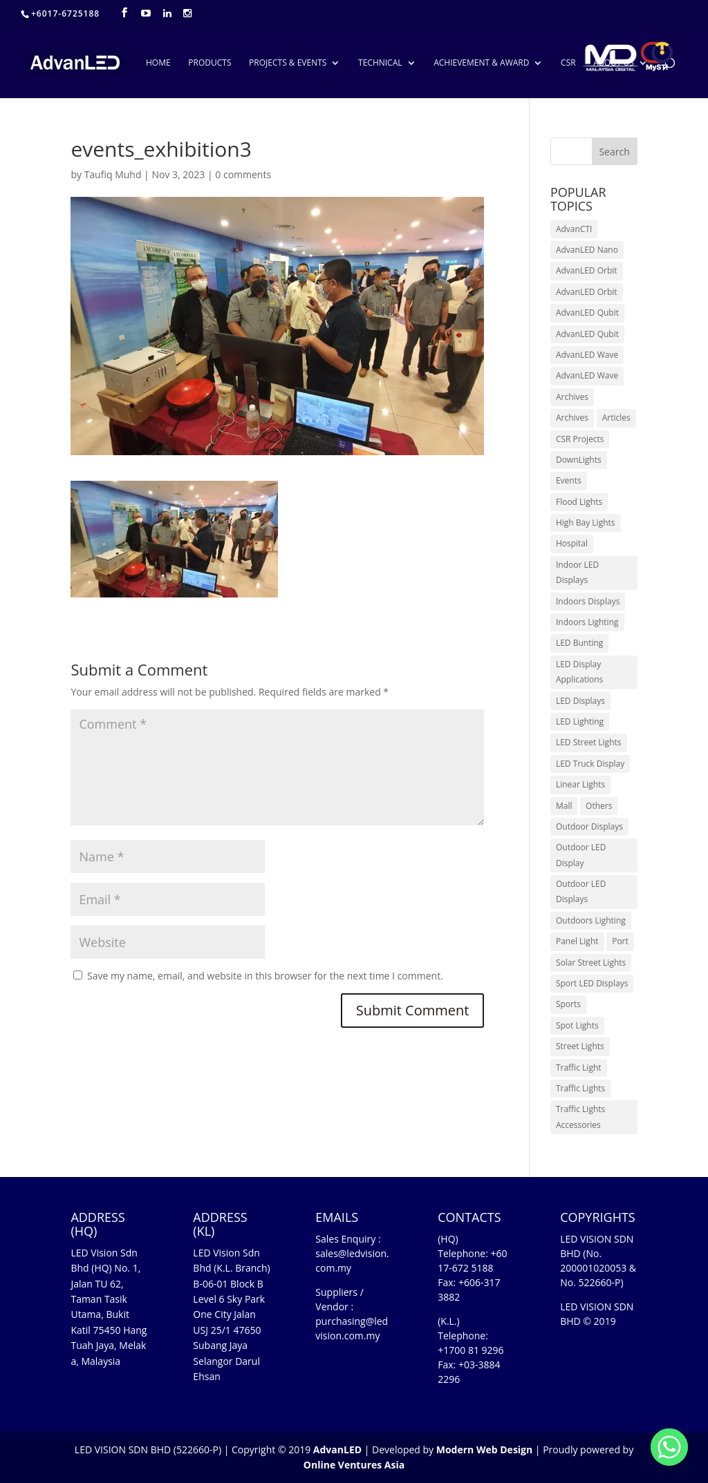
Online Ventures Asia (354, 1464)
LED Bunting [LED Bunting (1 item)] (579, 643)
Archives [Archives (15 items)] (572, 417)
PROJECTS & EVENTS (287, 63)
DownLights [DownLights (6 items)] (579, 460)
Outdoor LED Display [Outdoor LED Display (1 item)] (581, 854)
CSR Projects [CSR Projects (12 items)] (580, 439)
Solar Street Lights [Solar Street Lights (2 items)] (591, 962)
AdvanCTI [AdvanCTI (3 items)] (574, 229)
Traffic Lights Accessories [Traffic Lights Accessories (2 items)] (580, 1116)
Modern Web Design (484, 1449)
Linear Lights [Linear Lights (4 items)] (580, 784)
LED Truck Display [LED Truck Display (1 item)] (590, 763)
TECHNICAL (380, 63)
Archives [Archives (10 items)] (572, 397)
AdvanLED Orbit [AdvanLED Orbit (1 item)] (586, 270)
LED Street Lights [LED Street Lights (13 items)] (589, 742)
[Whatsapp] (669, 1447)
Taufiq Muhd (113, 174)
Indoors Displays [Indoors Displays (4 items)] (588, 601)
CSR (568, 63)
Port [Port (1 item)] (620, 941)
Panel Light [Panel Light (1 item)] (577, 941)
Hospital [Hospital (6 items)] (572, 543)
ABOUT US (613, 63)
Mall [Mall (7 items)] (564, 806)
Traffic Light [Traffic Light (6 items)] (579, 1067)
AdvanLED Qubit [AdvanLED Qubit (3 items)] (587, 312)
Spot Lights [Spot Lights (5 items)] (577, 1025)
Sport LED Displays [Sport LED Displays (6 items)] (592, 983)
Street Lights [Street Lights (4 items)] (580, 1046)
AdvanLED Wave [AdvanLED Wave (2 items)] (587, 375)
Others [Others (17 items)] (599, 806)
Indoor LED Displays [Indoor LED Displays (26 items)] (577, 572)
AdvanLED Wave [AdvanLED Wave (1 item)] (587, 355)
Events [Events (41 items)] (568, 480)
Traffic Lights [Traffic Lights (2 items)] (580, 1088)
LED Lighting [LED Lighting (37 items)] (580, 721)
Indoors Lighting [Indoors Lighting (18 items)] (587, 622)
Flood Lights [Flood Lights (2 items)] (579, 502)
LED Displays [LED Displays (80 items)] (580, 701)
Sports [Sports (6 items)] (568, 1004)
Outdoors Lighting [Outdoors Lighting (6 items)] (591, 920)
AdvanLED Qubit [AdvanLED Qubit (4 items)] (587, 334)
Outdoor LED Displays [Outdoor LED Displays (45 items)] (581, 891)
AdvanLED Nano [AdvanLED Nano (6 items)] (587, 250)
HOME (158, 63)
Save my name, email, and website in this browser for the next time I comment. (265, 975)
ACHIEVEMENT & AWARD (481, 63)
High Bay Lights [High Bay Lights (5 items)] (585, 522)
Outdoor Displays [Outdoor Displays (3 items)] (589, 826)
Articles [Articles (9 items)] (616, 417)
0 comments (243, 174)
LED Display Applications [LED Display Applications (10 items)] (579, 671)
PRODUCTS (209, 63)
